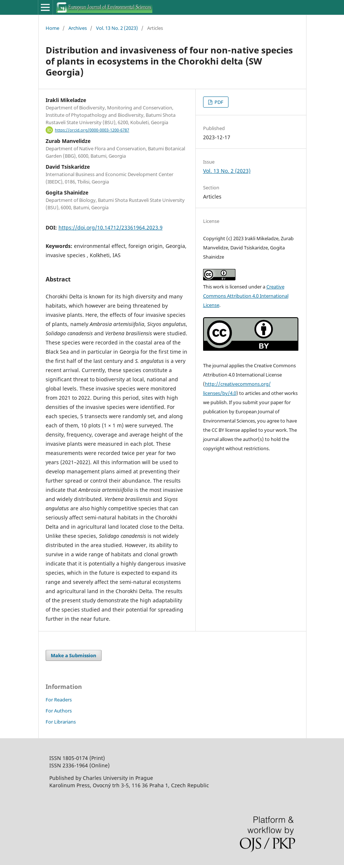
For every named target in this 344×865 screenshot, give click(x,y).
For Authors (59, 710)
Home (52, 28)
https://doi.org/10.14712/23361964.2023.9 (110, 227)
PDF (218, 102)
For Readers (59, 699)
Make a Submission (73, 655)
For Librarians (61, 721)
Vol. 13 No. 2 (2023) (117, 28)
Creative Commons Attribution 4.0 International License (245, 295)
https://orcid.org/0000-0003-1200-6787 (92, 130)
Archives (77, 28)
